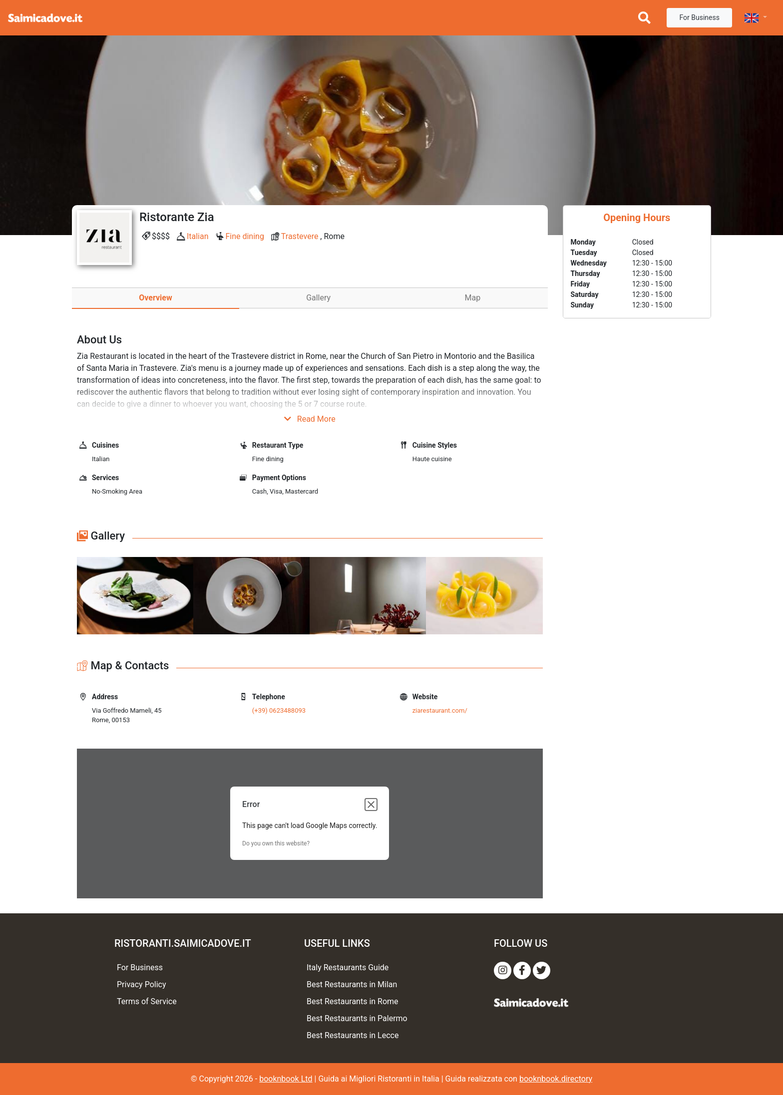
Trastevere (300, 236)
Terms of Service (147, 1001)
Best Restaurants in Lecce (352, 1035)
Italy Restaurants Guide (348, 967)
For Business (699, 17)
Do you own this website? (276, 843)
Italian (198, 236)
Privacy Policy (141, 984)
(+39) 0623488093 (279, 710)
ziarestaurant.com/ (439, 710)
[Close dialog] (371, 805)
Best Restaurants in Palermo (357, 1018)
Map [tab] (473, 297)
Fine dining (244, 236)
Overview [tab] (155, 297)
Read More (310, 419)
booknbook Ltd (285, 1079)
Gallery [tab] (318, 297)
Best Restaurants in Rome (352, 1001)
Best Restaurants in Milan (352, 984)
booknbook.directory (555, 1079)
